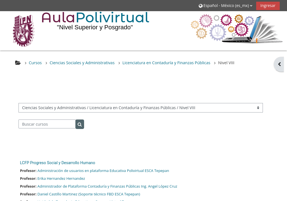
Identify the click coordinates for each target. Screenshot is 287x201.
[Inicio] (19, 30)
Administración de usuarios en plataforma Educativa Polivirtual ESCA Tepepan (103, 170)
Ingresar (268, 5)
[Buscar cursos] (47, 123)
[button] (225, 5)
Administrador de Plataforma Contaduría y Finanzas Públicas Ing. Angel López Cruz (107, 186)
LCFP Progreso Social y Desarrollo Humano (57, 163)
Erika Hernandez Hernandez (61, 178)
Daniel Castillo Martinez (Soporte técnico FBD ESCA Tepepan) (89, 194)
